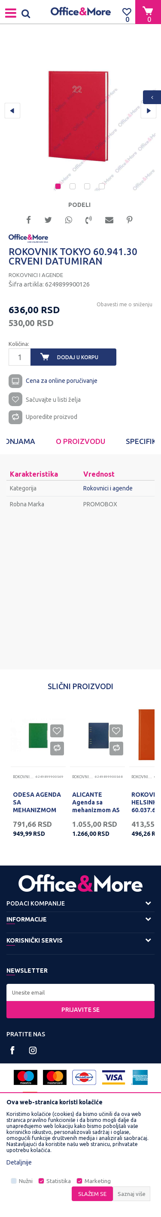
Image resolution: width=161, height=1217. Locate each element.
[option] (80, 115)
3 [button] (88, 187)
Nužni (26, 1181)
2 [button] (73, 187)
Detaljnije (19, 1162)
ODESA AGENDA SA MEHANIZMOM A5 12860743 (37, 806)
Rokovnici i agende (36, 275)
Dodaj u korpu (77, 357)
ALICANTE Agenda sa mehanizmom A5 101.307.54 (96, 806)
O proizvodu (80, 441)
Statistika (58, 1181)
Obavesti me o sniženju (124, 304)
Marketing (98, 1181)
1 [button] (59, 187)
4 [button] (102, 187)
